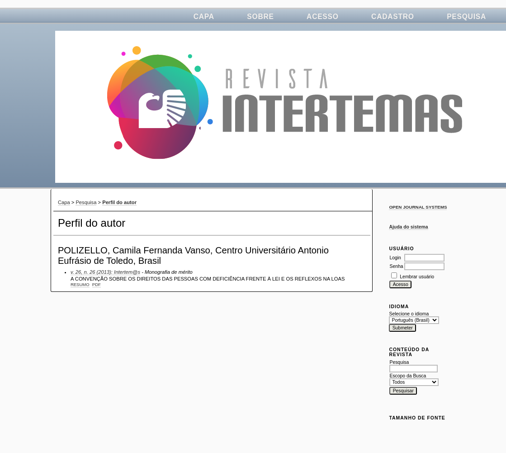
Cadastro (392, 16)
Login (395, 257)
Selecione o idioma (409, 313)
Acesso (323, 16)
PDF (96, 284)
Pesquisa (466, 16)
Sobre (260, 16)
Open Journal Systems (418, 207)
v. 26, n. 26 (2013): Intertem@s (105, 272)
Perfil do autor (119, 202)
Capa (204, 16)
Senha (396, 266)
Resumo (80, 284)
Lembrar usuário (417, 276)
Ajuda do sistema (408, 226)
